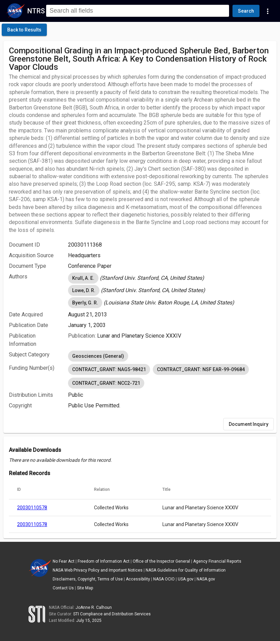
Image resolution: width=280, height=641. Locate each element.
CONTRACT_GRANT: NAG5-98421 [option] (109, 369)
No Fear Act (64, 561)
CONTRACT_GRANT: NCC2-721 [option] (106, 383)
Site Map (85, 588)
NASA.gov (206, 579)
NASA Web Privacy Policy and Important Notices (98, 570)
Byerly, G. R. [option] (85, 302)
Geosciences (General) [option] (98, 356)
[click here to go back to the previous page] (24, 30)
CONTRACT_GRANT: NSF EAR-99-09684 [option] (201, 369)
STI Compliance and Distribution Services (112, 614)
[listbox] (169, 278)
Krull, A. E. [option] (83, 278)
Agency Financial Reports (217, 561)
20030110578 (32, 507)
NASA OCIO (164, 579)
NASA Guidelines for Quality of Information (186, 570)
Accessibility (138, 579)
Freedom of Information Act (104, 561)
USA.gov (186, 579)
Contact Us (63, 588)
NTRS (36, 11)
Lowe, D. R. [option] (83, 290)
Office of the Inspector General (161, 561)
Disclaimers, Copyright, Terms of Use (88, 579)
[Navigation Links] (268, 11)
